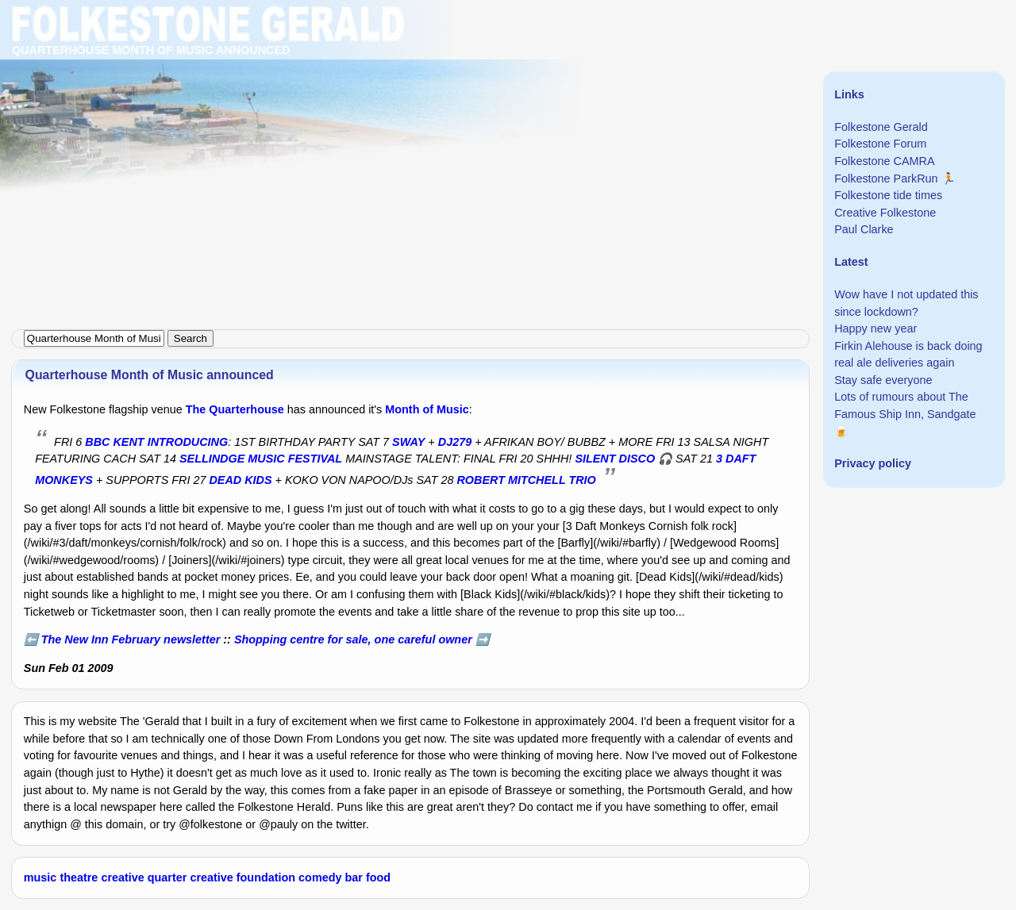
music (40, 877)
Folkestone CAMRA (884, 161)
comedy (319, 877)
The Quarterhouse (235, 409)
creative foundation (242, 877)
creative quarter (144, 877)
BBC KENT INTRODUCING (156, 442)
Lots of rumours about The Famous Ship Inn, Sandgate (905, 405)
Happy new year (875, 328)
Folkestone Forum (880, 143)
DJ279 (454, 442)
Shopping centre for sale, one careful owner (353, 639)
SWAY (408, 442)
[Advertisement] (476, 111)
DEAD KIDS (240, 480)
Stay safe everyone (883, 380)
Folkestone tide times (888, 195)
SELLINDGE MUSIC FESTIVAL (260, 458)
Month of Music (427, 409)
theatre (79, 877)
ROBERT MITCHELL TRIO (525, 480)
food (378, 877)
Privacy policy (872, 463)
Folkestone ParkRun (885, 178)
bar (354, 877)
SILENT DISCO (615, 458)
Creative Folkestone (885, 212)
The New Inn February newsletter (131, 639)
